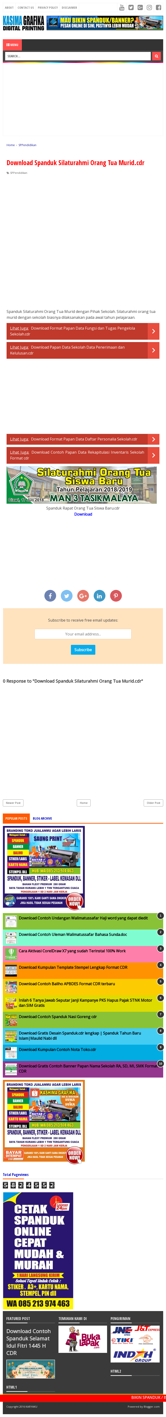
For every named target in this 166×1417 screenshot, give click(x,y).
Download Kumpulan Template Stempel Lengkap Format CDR (73, 967)
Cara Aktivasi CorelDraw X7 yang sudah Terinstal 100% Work (72, 951)
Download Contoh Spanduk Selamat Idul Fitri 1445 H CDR (28, 1342)
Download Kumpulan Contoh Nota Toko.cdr (57, 1049)
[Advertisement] (83, 99)
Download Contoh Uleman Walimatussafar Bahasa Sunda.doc (73, 934)
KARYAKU (31, 1406)
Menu (12, 45)
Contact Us (26, 7)
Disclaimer (69, 7)
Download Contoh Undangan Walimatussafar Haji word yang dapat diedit (83, 918)
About (9, 7)
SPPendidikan (18, 173)
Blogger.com (152, 1406)
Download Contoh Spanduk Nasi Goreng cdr (58, 1016)
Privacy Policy (48, 7)
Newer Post (13, 803)
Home (84, 803)
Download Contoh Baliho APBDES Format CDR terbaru (67, 983)
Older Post (153, 803)
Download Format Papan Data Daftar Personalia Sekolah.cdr (84, 439)
